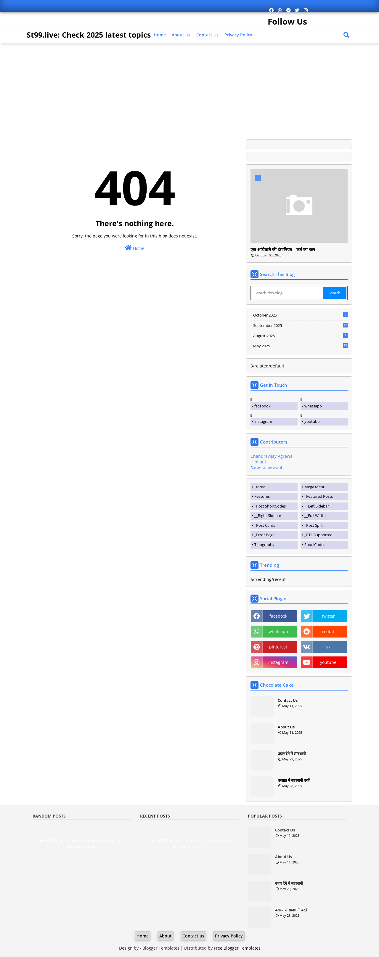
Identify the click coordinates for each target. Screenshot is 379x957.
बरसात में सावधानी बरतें (293, 780)
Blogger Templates (160, 948)
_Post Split (313, 525)
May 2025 (300, 346)
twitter (328, 616)
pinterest (278, 647)
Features (262, 496)
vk (328, 647)
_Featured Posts (318, 496)
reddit (328, 631)
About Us (181, 35)
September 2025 (300, 325)
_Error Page (264, 534)
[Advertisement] (189, 89)
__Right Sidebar (267, 515)
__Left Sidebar (316, 506)
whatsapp (313, 406)
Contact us (207, 35)
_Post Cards (264, 525)
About (165, 936)
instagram (263, 421)
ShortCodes (314, 544)
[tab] (274, 487)
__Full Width (315, 515)
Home (160, 35)
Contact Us (288, 700)
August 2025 (300, 335)
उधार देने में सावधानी (292, 753)
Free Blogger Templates (237, 948)
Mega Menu (314, 486)
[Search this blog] (287, 293)
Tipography (264, 544)
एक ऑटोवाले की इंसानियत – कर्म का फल (282, 249)
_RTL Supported (318, 534)
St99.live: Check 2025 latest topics (89, 35)
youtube (311, 421)
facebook (262, 406)
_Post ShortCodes (270, 506)
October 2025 (300, 315)
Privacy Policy (238, 35)
